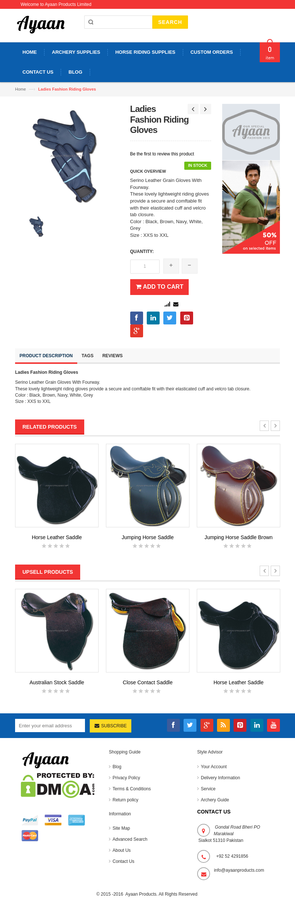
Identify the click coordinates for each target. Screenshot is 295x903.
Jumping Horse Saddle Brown (239, 537)
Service (208, 788)
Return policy (125, 799)
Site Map (121, 828)
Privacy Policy (126, 777)
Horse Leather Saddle (57, 537)
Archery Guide (215, 799)
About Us (122, 850)
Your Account (214, 766)
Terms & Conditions (132, 788)
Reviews (112, 355)
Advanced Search (130, 839)
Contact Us (123, 861)
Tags (87, 355)
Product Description (46, 355)
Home (20, 89)
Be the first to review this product (162, 154)
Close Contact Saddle (148, 682)
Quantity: (142, 251)
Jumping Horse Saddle (148, 537)
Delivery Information (220, 777)
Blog (117, 766)
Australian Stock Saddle (56, 682)
